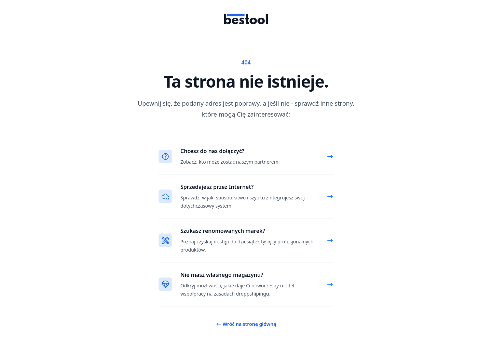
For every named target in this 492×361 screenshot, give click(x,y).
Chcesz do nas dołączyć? (212, 151)
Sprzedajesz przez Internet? (217, 187)
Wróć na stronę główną (246, 324)
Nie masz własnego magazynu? (221, 275)
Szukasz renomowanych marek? (222, 231)
